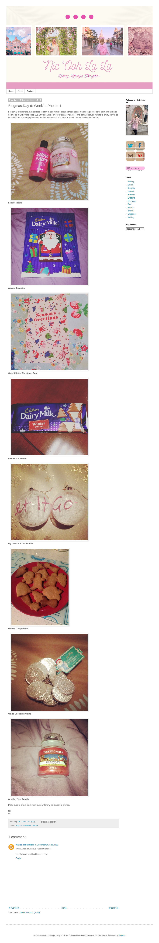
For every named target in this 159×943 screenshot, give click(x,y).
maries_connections (25, 845)
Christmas (27, 825)
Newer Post (14, 908)
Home (11, 91)
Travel (130, 211)
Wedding (131, 214)
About (20, 91)
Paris (130, 204)
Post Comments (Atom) (30, 912)
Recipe (131, 208)
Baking (131, 182)
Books (130, 185)
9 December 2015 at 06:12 (46, 845)
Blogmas (19, 825)
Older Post (113, 908)
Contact (30, 91)
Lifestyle (35, 825)
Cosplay (131, 188)
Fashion (131, 194)
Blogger (122, 935)
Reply (18, 858)
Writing (131, 217)
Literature (132, 201)
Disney (131, 191)
